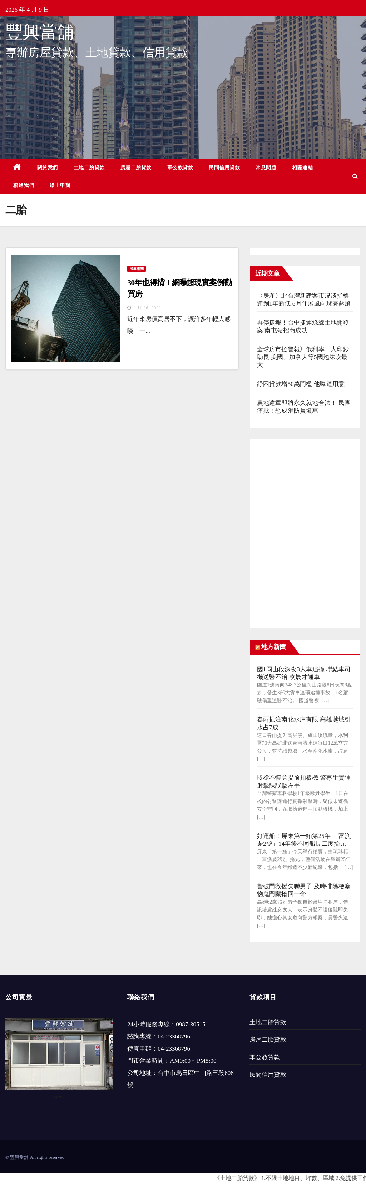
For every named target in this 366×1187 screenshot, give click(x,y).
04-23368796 (174, 1036)
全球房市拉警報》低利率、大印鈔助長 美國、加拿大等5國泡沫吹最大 (303, 357)
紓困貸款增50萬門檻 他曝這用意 (301, 384)
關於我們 (47, 167)
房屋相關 (136, 269)
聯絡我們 (23, 185)
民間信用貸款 (224, 167)
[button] (355, 176)
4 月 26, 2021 (147, 307)
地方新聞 (273, 646)
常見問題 (266, 167)
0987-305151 (192, 1024)
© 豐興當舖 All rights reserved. (35, 1157)
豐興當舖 (39, 31)
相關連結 (302, 167)
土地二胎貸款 (89, 167)
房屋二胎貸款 (136, 167)
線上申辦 (60, 185)
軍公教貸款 (180, 167)
